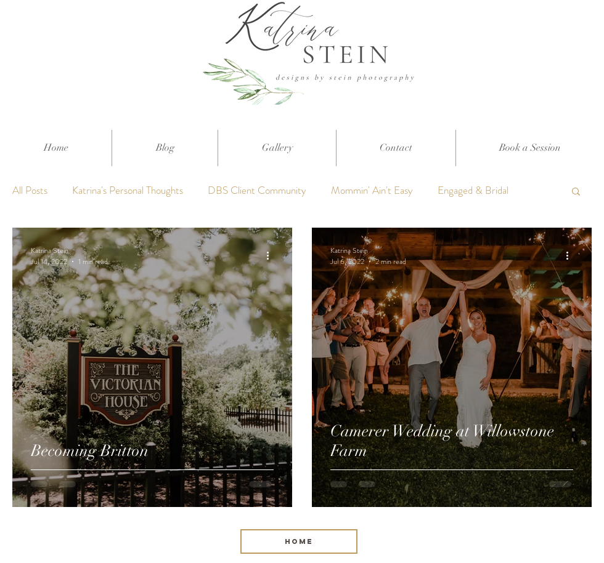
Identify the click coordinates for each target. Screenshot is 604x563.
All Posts (29, 190)
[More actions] (271, 256)
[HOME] (298, 541)
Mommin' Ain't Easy (372, 190)
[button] (576, 192)
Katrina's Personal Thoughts (127, 190)
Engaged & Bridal (473, 190)
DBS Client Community (257, 190)
